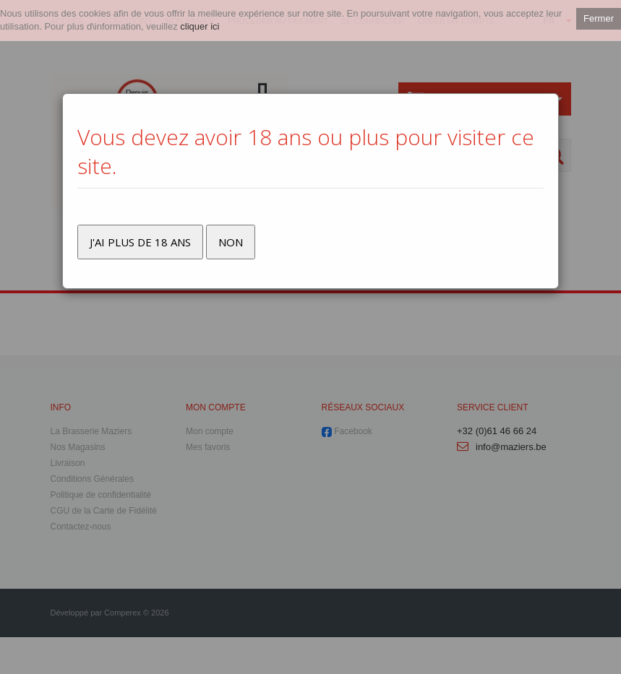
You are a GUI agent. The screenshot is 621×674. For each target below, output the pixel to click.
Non (230, 242)
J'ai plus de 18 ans (140, 242)
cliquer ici (199, 26)
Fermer (598, 18)
